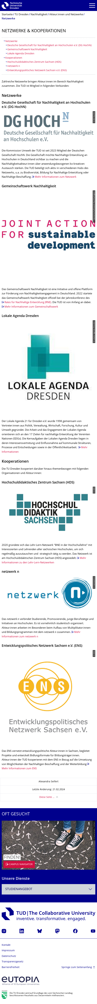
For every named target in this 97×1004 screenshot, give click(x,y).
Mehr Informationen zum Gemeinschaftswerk (31, 307)
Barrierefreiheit (10, 967)
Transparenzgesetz (12, 962)
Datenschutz (9, 956)
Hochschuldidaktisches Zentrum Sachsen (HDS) (34, 62)
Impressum (8, 951)
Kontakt (6, 945)
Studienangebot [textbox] (18, 889)
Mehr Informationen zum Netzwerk (55, 177)
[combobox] (48, 889)
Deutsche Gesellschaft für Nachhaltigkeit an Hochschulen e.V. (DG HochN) (49, 45)
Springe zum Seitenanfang (76, 967)
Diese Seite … (46, 797)
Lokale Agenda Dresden (20, 54)
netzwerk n (13, 66)
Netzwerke (11, 41)
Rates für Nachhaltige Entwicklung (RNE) (27, 302)
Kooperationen (13, 58)
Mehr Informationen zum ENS (19, 768)
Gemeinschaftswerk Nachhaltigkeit (27, 49)
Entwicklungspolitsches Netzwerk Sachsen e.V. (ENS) (37, 70)
